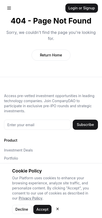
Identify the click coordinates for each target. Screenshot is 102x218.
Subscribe (85, 124)
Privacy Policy (30, 198)
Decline (21, 209)
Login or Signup (81, 8)
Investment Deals (18, 150)
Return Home (51, 55)
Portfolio (11, 158)
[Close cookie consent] (58, 209)
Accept (42, 209)
